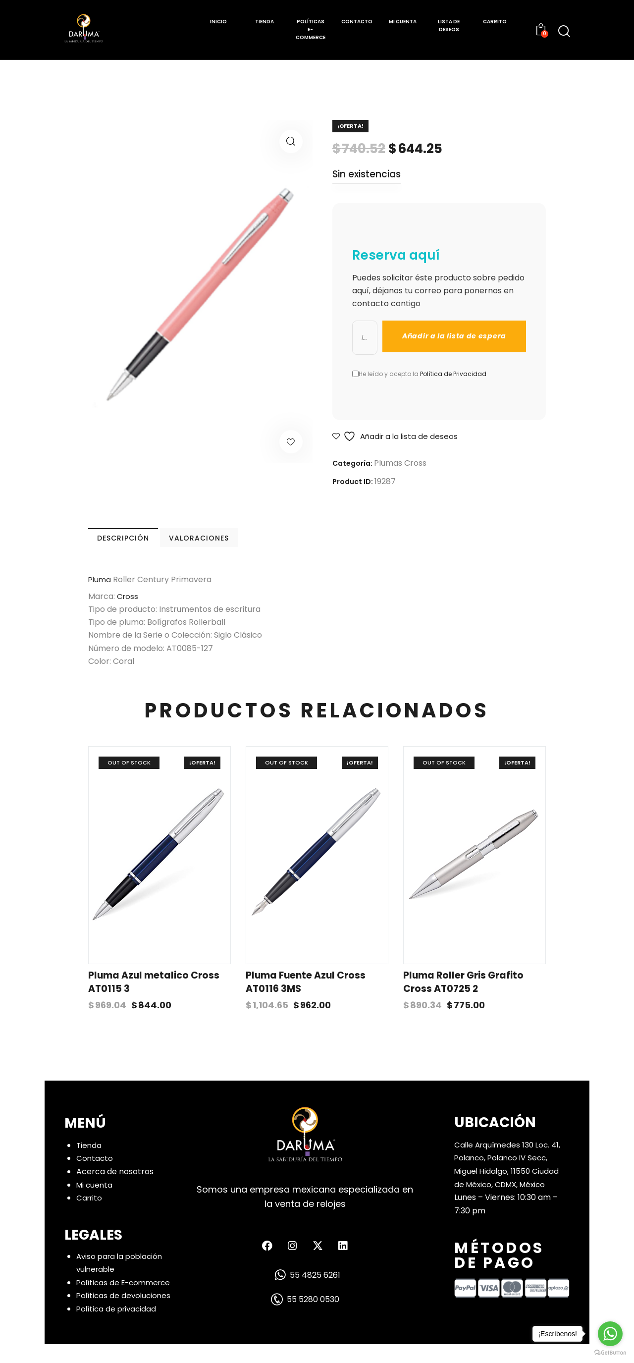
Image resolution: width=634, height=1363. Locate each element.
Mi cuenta (95, 1203)
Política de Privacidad (453, 374)
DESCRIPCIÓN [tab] (157, 543)
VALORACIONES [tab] (296, 543)
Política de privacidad (118, 1327)
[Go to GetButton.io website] (610, 1353)
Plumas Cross (400, 463)
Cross (127, 607)
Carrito (90, 1216)
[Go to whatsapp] (610, 1333)
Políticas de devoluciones (125, 1314)
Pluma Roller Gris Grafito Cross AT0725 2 (463, 1001)
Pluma (100, 590)
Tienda (89, 1164)
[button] (291, 141)
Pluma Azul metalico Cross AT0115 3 (153, 1001)
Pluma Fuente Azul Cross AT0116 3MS (306, 1001)
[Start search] (564, 31)
